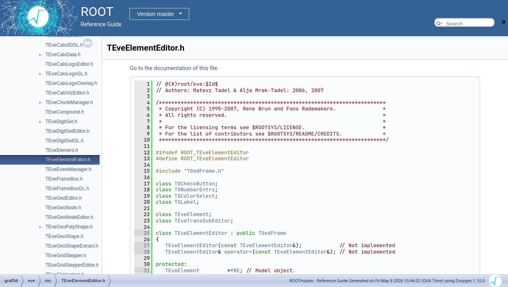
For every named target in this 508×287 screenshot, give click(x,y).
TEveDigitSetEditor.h (67, 131)
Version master (155, 14)
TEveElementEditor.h (67, 160)
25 (142, 233)
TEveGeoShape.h (64, 236)
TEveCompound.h (64, 112)
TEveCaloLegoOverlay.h (71, 83)
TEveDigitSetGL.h (64, 141)
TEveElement (192, 214)
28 (142, 251)
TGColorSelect (195, 196)
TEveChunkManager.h (69, 102)
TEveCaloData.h (62, 54)
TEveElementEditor (201, 233)
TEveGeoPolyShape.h (69, 227)
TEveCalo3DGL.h (64, 45)
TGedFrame (272, 233)
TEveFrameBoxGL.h (67, 188)
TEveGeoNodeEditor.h (69, 217)
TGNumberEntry (195, 189)
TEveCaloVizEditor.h (67, 93)
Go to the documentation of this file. (174, 68)
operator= (238, 251)
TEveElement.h (61, 150)
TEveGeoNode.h (63, 207)
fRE (234, 270)
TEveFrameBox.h (63, 179)
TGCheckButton (195, 183)
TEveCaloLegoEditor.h (69, 64)
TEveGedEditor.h (63, 198)
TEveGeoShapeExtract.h (71, 246)
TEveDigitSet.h (61, 121)
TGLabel (185, 202)
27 (142, 245)
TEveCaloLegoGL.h (66, 74)
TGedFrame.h (204, 170)
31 (142, 270)
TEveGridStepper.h (65, 255)
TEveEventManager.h (68, 169)
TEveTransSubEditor (202, 220)
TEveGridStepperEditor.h (71, 265)
